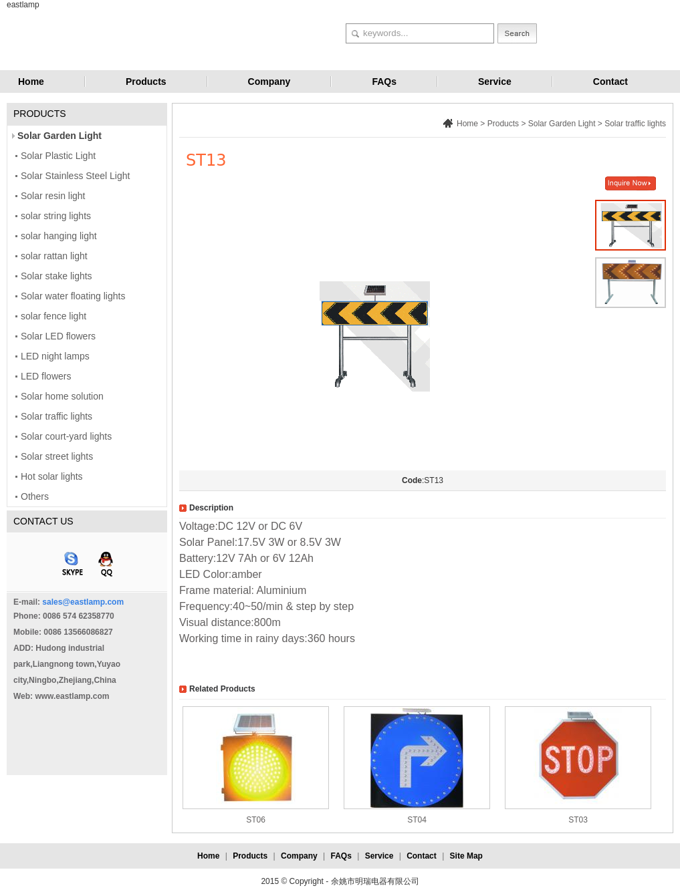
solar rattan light (54, 256)
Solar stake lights (56, 276)
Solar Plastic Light (58, 155)
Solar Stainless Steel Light (75, 175)
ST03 (578, 820)
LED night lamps (55, 356)
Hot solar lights (52, 476)
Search (517, 33)
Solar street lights (57, 456)
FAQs (384, 81)
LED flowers (46, 376)
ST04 (417, 820)
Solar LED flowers (58, 336)
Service (495, 81)
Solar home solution (62, 396)
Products (146, 81)
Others (35, 496)
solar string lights (56, 215)
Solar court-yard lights (66, 436)
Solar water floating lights (73, 296)
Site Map (466, 856)
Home (31, 81)
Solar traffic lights (56, 416)
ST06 (255, 820)
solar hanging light (59, 236)
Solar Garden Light (59, 135)
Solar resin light (53, 195)
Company (269, 81)
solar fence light (53, 316)
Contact (610, 81)
